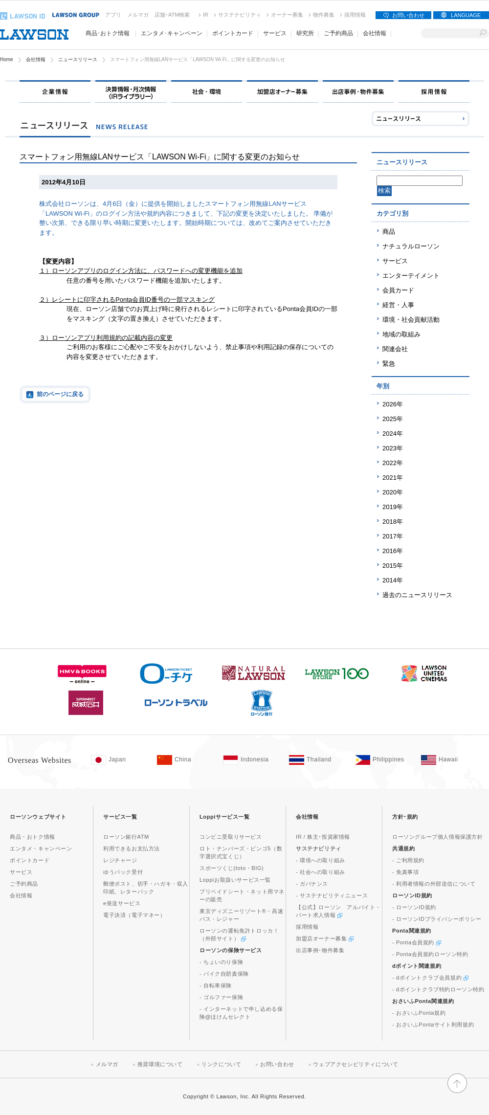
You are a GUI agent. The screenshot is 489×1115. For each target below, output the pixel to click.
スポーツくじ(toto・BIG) (232, 868)
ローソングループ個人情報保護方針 (437, 837)
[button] (457, 1088)
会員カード (398, 290)
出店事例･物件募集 (320, 950)
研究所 (305, 33)
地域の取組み (401, 334)
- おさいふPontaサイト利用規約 (433, 1024)
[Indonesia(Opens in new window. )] (251, 760)
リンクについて (221, 1064)
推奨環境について (160, 1064)
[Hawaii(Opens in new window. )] (449, 760)
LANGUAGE (466, 15)
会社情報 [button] (374, 33)
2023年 (392, 448)
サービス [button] (275, 33)
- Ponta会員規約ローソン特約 (430, 954)
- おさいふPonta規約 (418, 1013)
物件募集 (323, 15)
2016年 (392, 551)
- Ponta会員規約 (416, 942)
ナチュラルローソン (411, 246)
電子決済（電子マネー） (134, 915)
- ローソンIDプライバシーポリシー (437, 919)
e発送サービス (121, 903)
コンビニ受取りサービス (231, 837)
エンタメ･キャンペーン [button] (171, 33)
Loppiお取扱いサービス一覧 (235, 880)
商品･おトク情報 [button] (108, 33)
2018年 (392, 521)
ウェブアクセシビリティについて (355, 1064)
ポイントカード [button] (232, 33)
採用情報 (355, 15)
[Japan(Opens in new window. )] (119, 760)
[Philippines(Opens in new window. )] (383, 760)
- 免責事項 (405, 872)
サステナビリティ (239, 15)
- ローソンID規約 (414, 907)
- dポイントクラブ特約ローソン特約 (438, 989)
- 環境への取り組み (320, 860)
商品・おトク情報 (32, 837)
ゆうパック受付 (123, 872)
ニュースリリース (77, 59)
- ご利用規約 (408, 860)
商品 (388, 231)
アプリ (113, 15)
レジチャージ (120, 860)
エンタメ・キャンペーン (41, 848)
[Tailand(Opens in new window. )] (317, 760)
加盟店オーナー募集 (325, 938)
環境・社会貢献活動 (411, 319)
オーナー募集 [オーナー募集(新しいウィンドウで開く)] (287, 15)
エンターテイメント (411, 275)
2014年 (392, 580)
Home (6, 59)
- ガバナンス (312, 884)
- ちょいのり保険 (221, 962)
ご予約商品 (338, 33)
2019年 (392, 507)
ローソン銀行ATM (126, 837)
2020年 (392, 492)
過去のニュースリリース (417, 595)
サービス (395, 261)
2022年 (392, 463)
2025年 (392, 419)
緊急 (388, 363)
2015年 (392, 565)
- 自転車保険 (216, 985)
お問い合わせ (408, 15)
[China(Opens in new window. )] (185, 760)
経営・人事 (398, 305)
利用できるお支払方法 (131, 848)
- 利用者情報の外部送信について (433, 884)
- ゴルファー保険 (221, 997)
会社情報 (35, 59)
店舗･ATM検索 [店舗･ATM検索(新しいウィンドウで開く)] (172, 15)
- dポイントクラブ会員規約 (430, 978)
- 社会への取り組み (320, 872)
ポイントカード (29, 860)
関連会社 (395, 349)
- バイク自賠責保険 (224, 974)
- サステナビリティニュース (332, 895)
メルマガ (138, 15)
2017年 (392, 536)
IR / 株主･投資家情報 (323, 837)
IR (205, 15)
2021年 (392, 477)
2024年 (392, 433)
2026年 (392, 404)
